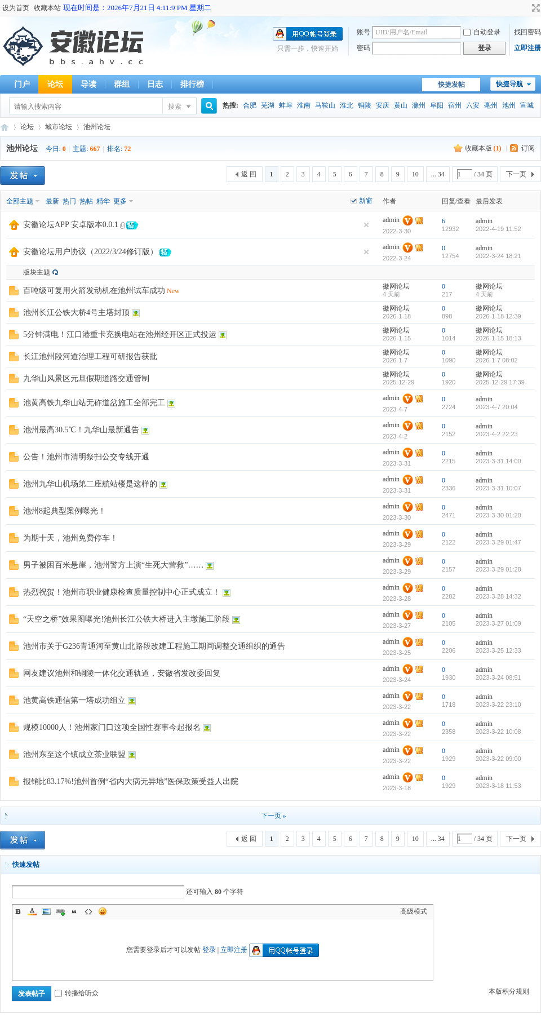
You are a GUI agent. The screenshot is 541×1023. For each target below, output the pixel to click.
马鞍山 (325, 105)
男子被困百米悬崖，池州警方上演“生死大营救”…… (113, 565)
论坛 (55, 84)
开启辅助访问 (525, 8)
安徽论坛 (4, 127)
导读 (88, 84)
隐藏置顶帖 (366, 225)
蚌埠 (285, 105)
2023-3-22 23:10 (498, 704)
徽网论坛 (396, 286)
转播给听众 (77, 993)
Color (32, 911)
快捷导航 (509, 84)
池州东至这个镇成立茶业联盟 (74, 754)
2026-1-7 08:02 (497, 360)
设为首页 (15, 8)
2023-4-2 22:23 (497, 434)
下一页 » (273, 816)
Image (46, 911)
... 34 (438, 174)
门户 (22, 84)
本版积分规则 (509, 991)
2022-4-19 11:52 (498, 228)
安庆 (382, 105)
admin (391, 220)
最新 (52, 201)
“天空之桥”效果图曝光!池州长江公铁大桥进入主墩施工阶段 (126, 619)
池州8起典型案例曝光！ (64, 511)
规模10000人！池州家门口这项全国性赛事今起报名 (112, 727)
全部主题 (19, 201)
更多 (120, 201)
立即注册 (527, 48)
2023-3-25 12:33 (498, 650)
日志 (155, 84)
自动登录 (481, 32)
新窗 (366, 201)
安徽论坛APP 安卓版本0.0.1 (70, 224)
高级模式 (413, 911)
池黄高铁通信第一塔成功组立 (74, 700)
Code (88, 911)
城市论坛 (58, 127)
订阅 (528, 148)
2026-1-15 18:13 (498, 338)
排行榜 (192, 84)
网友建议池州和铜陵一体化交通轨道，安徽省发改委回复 (121, 673)
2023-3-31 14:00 (498, 461)
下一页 (516, 174)
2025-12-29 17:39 (500, 382)
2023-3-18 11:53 (498, 785)
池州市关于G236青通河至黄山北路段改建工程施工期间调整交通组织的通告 (154, 646)
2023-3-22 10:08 (498, 731)
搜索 (174, 106)
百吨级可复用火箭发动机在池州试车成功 (94, 290)
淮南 (304, 105)
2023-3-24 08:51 (498, 677)
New (173, 291)
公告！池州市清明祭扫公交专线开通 (86, 457)
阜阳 (437, 105)
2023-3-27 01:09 (498, 623)
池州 (509, 105)
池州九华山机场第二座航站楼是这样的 (90, 484)
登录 (209, 950)
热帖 (86, 201)
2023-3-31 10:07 (498, 488)
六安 (473, 105)
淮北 (346, 105)
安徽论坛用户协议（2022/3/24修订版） (90, 251)
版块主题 (36, 272)
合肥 (249, 105)
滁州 (418, 105)
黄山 (400, 105)
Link (60, 911)
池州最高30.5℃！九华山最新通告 (81, 430)
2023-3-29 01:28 (498, 569)
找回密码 (527, 32)
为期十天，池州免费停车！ (70, 538)
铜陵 (364, 105)
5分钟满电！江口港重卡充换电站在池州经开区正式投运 (119, 334)
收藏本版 (483, 148)
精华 (103, 201)
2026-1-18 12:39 (498, 316)
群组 (122, 84)
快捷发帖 (451, 84)
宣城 (527, 105)
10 (415, 174)
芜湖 (267, 105)
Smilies (102, 911)
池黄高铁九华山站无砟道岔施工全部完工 (94, 402)
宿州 (455, 105)
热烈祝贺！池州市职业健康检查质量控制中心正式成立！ (121, 592)
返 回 (248, 174)
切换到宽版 (534, 8)
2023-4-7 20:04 (497, 407)
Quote (74, 911)
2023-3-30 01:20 (498, 515)
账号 (363, 32)
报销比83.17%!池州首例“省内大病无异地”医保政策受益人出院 (130, 781)
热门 (69, 201)
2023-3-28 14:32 (498, 596)
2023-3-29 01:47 (498, 542)
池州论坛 (96, 127)
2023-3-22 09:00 (498, 758)
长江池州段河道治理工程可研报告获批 (90, 356)
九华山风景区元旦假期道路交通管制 (86, 378)
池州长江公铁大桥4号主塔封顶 (76, 312)
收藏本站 (47, 8)
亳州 (491, 105)
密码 (363, 48)
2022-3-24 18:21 (498, 256)
